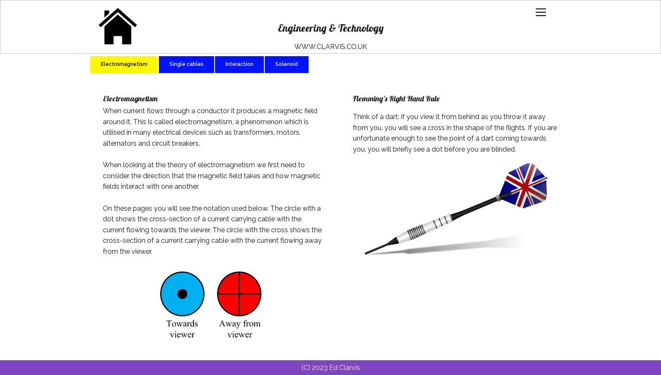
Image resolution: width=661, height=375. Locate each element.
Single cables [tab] (186, 64)
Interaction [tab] (239, 64)
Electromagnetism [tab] (124, 64)
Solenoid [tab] (286, 64)
